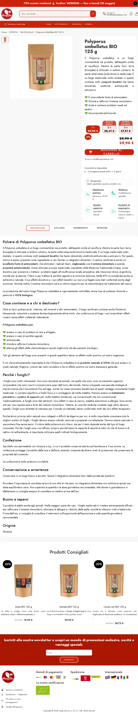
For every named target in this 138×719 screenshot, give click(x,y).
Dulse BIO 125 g (23, 606)
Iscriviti (69, 660)
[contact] (115, 14)
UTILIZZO (59, 227)
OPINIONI (102, 227)
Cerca (92, 14)
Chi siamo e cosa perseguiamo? (11, 700)
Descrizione (37, 227)
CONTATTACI (76, 24)
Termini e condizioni (12, 689)
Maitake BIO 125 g (69, 606)
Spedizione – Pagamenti (14, 694)
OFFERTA (88, 24)
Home (4, 32)
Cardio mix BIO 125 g (115, 606)
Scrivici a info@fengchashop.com (99, 159)
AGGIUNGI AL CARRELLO (111, 152)
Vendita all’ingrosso (12, 706)
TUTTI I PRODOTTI (61, 24)
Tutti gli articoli (26, 32)
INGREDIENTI (80, 227)
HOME (48, 24)
